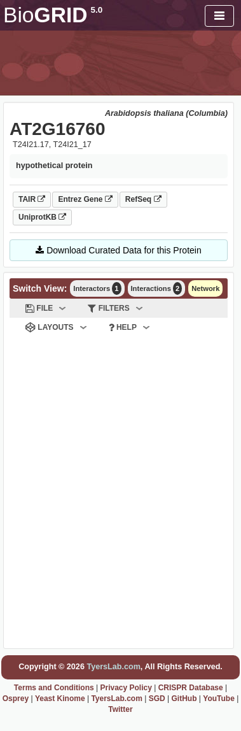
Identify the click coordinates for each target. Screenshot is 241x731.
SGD (157, 698)
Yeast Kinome (60, 698)
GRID (52, 15)
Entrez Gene (85, 199)
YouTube (219, 698)
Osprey (16, 698)
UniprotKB (42, 217)
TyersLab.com (113, 666)
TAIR (31, 199)
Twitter (120, 709)
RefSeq (143, 199)
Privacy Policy (125, 687)
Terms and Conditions (54, 687)
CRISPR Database (190, 687)
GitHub (183, 698)
